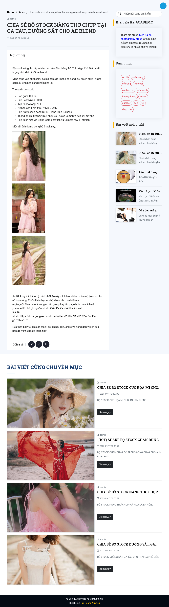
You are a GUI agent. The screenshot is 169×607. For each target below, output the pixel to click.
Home (11, 12)
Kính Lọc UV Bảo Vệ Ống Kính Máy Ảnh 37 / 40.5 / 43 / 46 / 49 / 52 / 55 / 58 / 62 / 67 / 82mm (150, 191)
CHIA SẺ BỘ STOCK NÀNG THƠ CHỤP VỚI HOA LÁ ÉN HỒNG (104, 492)
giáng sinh (142, 90)
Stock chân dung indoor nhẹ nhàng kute (150, 153)
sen (136, 103)
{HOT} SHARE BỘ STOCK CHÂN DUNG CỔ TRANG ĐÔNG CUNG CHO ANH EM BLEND (105, 440)
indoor (143, 96)
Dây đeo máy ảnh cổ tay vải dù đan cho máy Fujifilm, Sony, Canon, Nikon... (150, 210)
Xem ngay (63, 412)
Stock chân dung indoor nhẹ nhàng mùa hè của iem (150, 134)
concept (138, 83)
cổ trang (126, 83)
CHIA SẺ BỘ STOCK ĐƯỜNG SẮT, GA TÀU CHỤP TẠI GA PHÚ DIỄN (104, 544)
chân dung (137, 77)
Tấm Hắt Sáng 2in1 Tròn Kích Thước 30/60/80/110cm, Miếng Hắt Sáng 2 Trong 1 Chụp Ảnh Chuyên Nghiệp (149, 172)
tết (143, 103)
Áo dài (125, 77)
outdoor (126, 103)
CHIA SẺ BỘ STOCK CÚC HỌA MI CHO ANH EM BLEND (99, 387)
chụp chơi (127, 109)
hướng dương (129, 96)
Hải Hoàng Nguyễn (90, 603)
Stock (21, 12)
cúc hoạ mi (127, 90)
